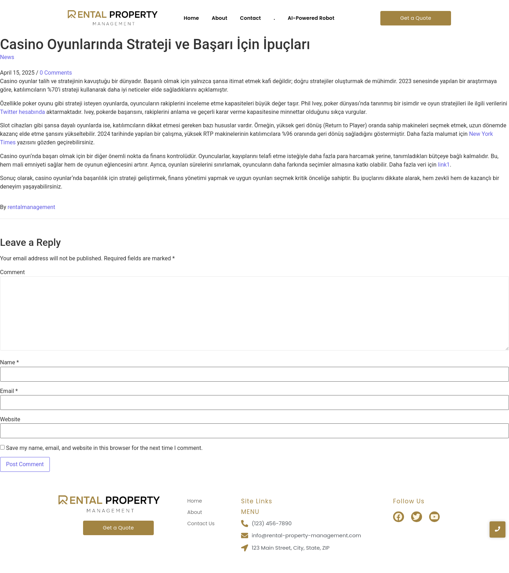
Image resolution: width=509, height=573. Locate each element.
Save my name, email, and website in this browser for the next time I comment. (104, 448)
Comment (12, 272)
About (219, 18)
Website (10, 419)
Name (9, 362)
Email (9, 391)
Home (191, 18)
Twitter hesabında (22, 112)
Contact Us (201, 523)
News (7, 57)
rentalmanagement (31, 207)
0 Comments (56, 72)
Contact (250, 18)
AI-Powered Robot (311, 18)
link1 (444, 164)
